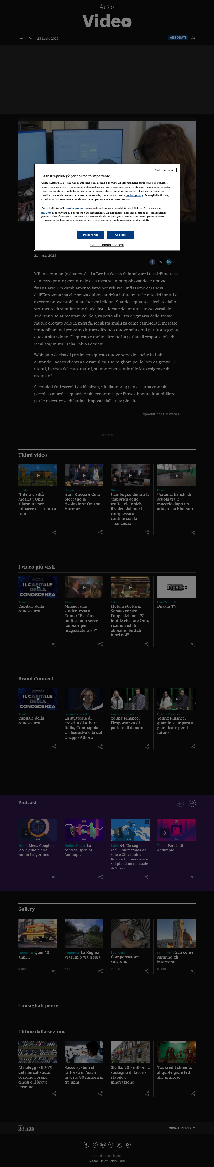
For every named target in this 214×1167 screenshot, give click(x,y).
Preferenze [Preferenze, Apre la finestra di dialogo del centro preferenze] (91, 234)
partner (46, 212)
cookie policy (134, 195)
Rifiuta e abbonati (164, 169)
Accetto (120, 234)
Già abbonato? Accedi (107, 245)
